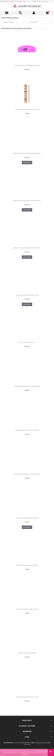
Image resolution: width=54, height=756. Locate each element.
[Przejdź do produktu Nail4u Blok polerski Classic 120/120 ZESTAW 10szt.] (27, 370)
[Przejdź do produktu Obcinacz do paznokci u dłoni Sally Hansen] (27, 279)
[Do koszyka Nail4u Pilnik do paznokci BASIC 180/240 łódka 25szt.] (27, 257)
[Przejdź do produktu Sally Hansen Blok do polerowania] (27, 637)
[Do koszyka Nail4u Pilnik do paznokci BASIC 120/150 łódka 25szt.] (27, 210)
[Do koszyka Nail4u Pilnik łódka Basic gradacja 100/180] (27, 527)
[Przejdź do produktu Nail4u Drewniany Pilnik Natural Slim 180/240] (27, 414)
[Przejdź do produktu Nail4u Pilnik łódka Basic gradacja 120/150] (27, 549)
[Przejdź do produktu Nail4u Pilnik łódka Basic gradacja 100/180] (27, 502)
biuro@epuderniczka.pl (20, 1)
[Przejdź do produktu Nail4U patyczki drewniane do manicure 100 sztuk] (27, 458)
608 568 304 (8, 1)
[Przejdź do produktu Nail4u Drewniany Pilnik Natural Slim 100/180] (27, 93)
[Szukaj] (20, 13)
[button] (6, 13)
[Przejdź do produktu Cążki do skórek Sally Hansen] (27, 326)
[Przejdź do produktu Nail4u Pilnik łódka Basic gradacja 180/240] (27, 593)
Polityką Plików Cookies (42, 751)
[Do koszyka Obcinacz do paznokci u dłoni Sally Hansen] (27, 304)
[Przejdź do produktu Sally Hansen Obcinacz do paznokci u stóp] (27, 681)
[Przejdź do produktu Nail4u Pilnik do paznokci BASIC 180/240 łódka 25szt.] (27, 231)
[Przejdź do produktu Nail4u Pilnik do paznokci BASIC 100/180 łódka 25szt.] (27, 137)
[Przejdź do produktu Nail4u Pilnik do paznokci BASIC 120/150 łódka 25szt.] (27, 184)
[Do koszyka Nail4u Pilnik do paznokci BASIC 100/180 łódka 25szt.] (27, 162)
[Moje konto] (33, 13)
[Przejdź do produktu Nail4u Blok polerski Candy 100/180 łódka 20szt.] (27, 49)
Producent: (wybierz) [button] (8, 22)
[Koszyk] (47, 13)
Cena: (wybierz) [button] (34, 22)
